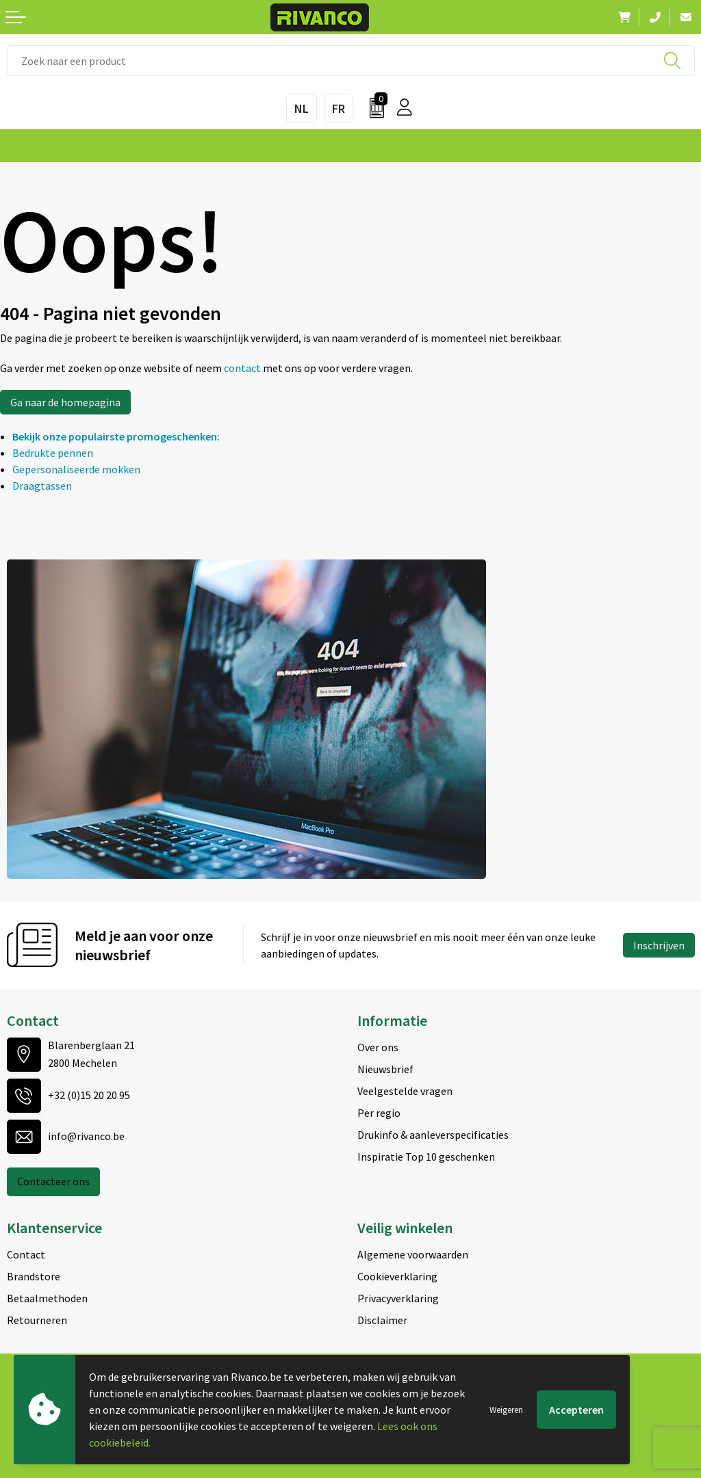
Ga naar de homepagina (65, 402)
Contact (26, 1254)
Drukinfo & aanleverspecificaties (433, 1135)
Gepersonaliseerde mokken (76, 469)
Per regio (378, 1113)
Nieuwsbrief (385, 1069)
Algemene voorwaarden (412, 1254)
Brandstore (33, 1276)
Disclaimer (382, 1320)
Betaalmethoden (47, 1298)
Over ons (377, 1047)
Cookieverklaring (397, 1276)
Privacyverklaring (398, 1298)
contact (243, 368)
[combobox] (351, 60)
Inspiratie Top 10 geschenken (426, 1156)
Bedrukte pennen (52, 453)
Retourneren (37, 1320)
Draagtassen (42, 485)
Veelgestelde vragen (405, 1091)
